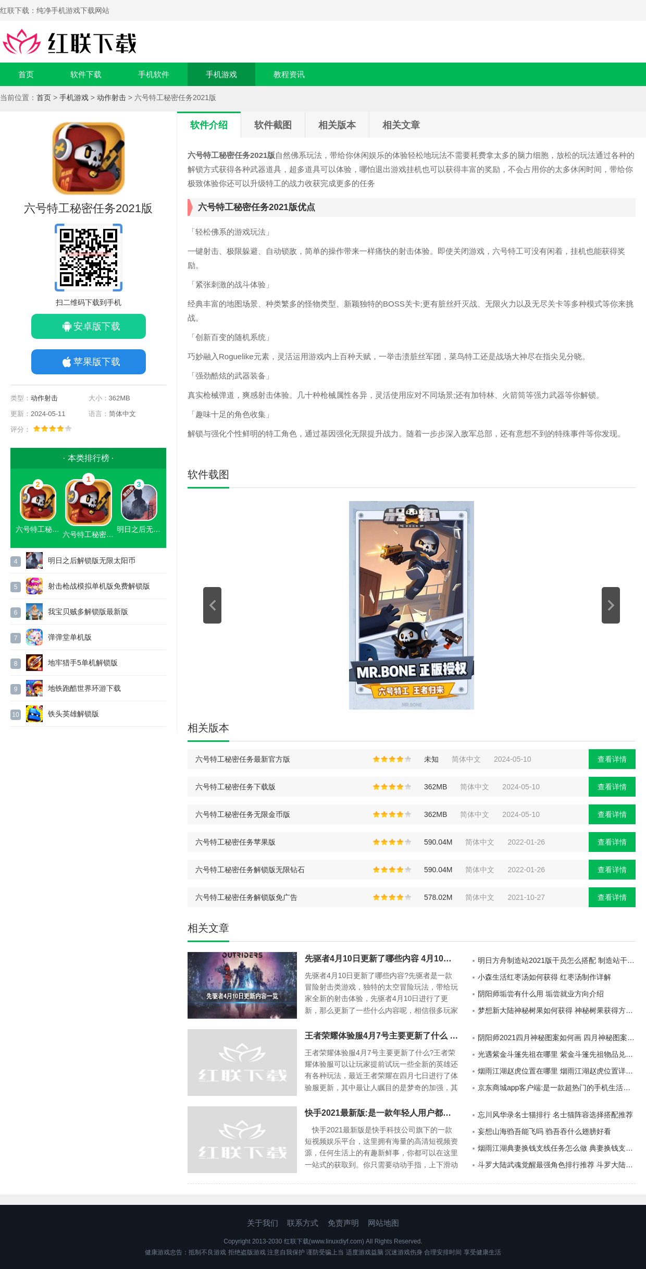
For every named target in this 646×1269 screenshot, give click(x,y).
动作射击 (111, 97)
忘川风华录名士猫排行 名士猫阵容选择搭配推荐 (555, 1115)
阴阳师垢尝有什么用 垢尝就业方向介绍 (541, 994)
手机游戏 (221, 74)
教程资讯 (289, 74)
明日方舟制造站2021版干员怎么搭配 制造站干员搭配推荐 (557, 960)
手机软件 (153, 74)
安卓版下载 (96, 326)
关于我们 (262, 1222)
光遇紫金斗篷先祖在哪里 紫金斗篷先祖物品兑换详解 (557, 1054)
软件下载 (86, 74)
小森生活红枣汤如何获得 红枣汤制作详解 (544, 977)
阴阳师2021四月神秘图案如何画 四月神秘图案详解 (557, 1037)
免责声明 (343, 1222)
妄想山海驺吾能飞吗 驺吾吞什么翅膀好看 (544, 1131)
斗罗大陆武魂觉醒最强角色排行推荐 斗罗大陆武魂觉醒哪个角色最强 (557, 1165)
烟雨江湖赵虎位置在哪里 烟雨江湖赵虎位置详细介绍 (557, 1071)
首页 (26, 74)
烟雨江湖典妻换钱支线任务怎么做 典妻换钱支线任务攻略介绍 (557, 1148)
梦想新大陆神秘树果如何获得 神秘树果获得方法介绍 (557, 1010)
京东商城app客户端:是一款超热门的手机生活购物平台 (557, 1087)
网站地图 (383, 1222)
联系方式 (302, 1222)
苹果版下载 (96, 362)
